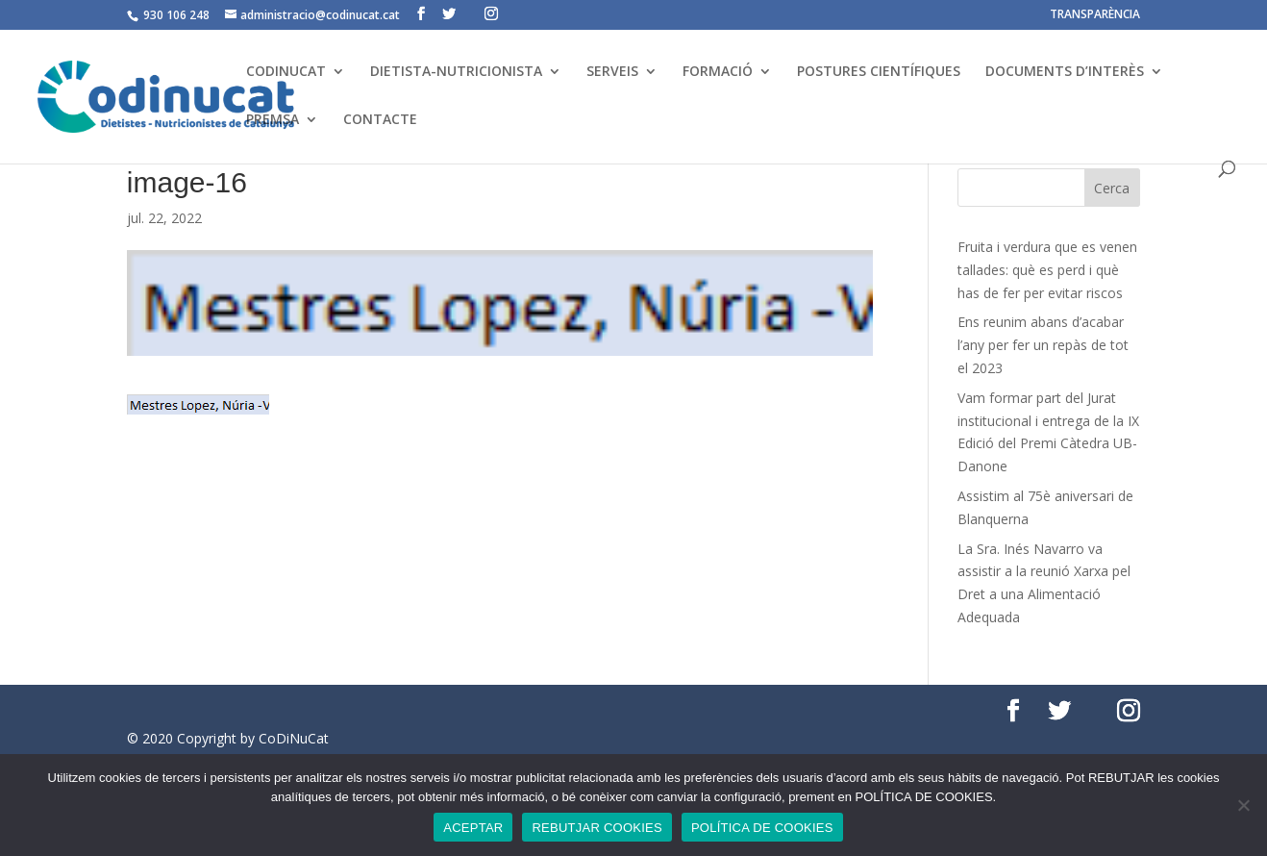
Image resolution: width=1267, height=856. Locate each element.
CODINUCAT (286, 72)
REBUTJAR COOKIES (596, 827)
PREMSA (272, 120)
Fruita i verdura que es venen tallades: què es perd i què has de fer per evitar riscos (1047, 270)
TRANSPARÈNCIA (1095, 15)
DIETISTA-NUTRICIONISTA (456, 72)
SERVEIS (612, 72)
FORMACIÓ (718, 72)
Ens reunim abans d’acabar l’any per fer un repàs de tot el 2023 (1043, 345)
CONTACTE (380, 120)
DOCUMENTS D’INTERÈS (1064, 72)
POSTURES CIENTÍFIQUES (878, 72)
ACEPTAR (473, 827)
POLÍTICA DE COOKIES (762, 827)
